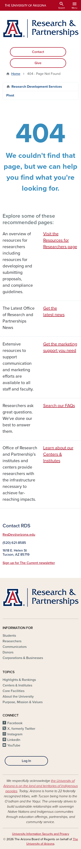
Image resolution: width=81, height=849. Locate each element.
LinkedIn (13, 740)
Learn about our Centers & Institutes (58, 454)
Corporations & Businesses (23, 658)
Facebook (14, 723)
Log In (26, 761)
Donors (8, 652)
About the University (18, 696)
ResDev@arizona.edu (19, 534)
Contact (38, 52)
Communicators (15, 647)
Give (38, 63)
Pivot (10, 95)
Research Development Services (36, 86)
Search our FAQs (59, 405)
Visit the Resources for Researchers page (60, 240)
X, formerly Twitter (21, 729)
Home (15, 74)
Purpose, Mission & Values (23, 702)
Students (9, 635)
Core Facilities (13, 691)
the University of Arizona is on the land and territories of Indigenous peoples (40, 786)
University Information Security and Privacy (40, 834)
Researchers (12, 641)
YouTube (13, 745)
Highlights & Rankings (19, 680)
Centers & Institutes (17, 685)
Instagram (14, 734)
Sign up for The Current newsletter (29, 563)
